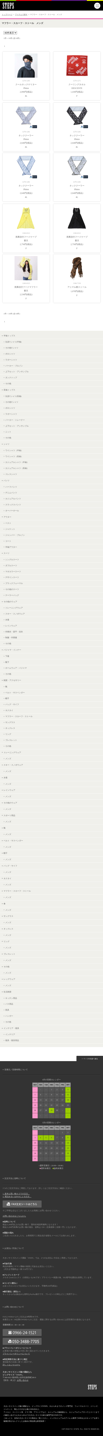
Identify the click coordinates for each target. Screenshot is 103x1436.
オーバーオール (12, 511)
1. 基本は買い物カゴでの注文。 (16, 1194)
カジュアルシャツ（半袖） (17, 462)
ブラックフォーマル (14, 583)
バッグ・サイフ (12, 704)
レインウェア (11, 626)
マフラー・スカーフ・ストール (19, 716)
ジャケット (10, 529)
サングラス (10, 722)
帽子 (7, 698)
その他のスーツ (12, 589)
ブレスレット (11, 740)
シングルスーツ (12, 559)
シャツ (6, 444)
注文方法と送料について (15, 1178)
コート (8, 541)
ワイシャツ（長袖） (14, 456)
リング (8, 734)
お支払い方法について (14, 1248)
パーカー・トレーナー (15, 420)
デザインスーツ (12, 577)
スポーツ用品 (9, 815)
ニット (8, 432)
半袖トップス (9, 336)
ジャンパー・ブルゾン (15, 535)
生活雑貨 (7, 992)
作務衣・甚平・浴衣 (14, 632)
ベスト (8, 523)
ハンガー (9, 1016)
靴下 (7, 662)
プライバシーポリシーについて (16, 1354)
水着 (7, 620)
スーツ (6, 553)
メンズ (8, 759)
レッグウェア (9, 979)
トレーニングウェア (14, 608)
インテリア (10, 1034)
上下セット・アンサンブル (17, 371)
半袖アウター (11, 547)
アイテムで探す (21, 14)
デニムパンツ (11, 493)
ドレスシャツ (11, 474)
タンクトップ (11, 377)
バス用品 (9, 1004)
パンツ (6, 480)
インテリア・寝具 (11, 1028)
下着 (7, 656)
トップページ (7, 14)
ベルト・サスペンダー (15, 693)
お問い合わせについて (14, 1307)
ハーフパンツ (11, 487)
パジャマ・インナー (12, 650)
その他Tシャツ (11, 348)
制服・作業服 (11, 637)
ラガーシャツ (11, 360)
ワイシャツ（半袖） (14, 450)
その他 (8, 383)
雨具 (7, 1010)
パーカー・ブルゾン (14, 366)
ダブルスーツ (11, 565)
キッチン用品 (11, 998)
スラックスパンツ (13, 505)
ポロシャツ (10, 354)
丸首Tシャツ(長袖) (13, 396)
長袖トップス (9, 390)
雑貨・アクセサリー (12, 680)
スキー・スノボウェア (15, 614)
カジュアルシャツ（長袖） (17, 468)
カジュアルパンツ (13, 499)
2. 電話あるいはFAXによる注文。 (17, 1197)
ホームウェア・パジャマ (16, 668)
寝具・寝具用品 (12, 1040)
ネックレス (10, 728)
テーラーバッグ (12, 595)
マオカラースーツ (13, 571)
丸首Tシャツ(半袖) (13, 342)
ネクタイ (9, 710)
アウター (7, 517)
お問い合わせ (22, 1380)
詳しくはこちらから (11, 1365)
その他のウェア (10, 602)
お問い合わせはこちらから (14, 1216)
